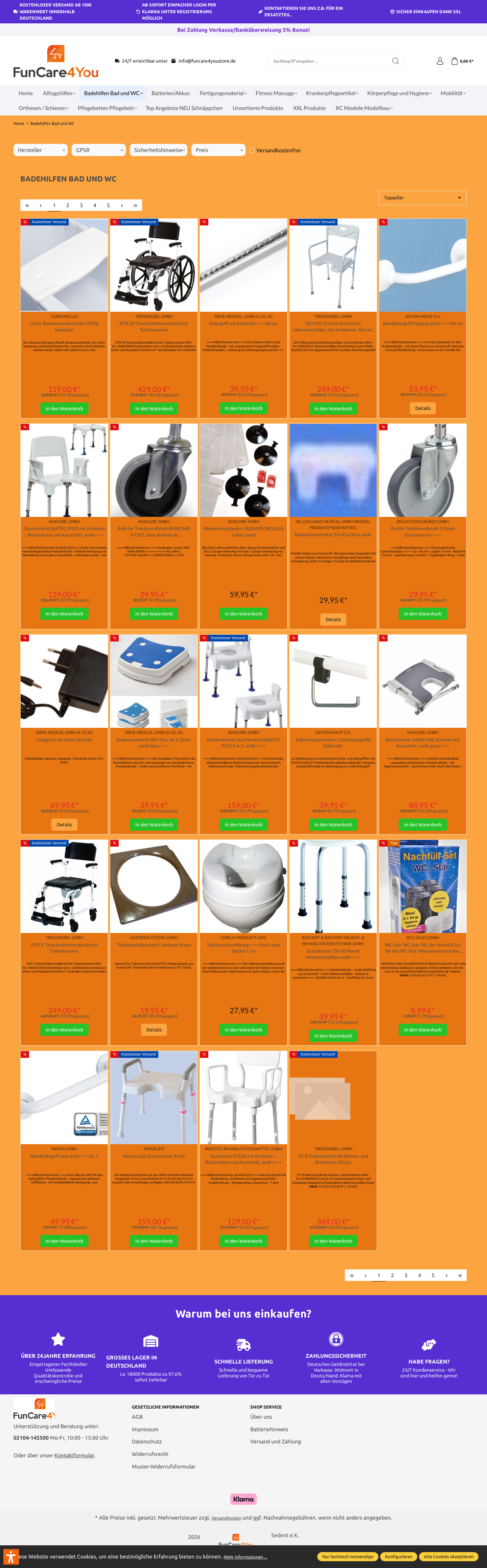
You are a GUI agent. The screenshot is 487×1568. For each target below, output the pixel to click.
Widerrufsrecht (150, 1469)
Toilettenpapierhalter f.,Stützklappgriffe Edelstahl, (333, 750)
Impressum (145, 1444)
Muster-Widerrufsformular (163, 1482)
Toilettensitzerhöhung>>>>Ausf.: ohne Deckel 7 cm (243, 957)
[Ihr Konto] (436, 61)
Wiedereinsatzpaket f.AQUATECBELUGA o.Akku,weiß (243, 536)
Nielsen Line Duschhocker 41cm (154, 1168)
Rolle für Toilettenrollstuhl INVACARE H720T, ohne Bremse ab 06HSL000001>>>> (154, 536)
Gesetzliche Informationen (173, 1421)
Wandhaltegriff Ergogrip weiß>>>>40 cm (423, 327)
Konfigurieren (398, 1556)
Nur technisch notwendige (347, 1556)
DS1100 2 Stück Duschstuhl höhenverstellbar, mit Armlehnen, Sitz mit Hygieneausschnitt (333, 328)
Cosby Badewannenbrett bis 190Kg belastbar (64, 327)
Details (423, 411)
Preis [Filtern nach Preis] (219, 150)
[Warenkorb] (460, 61)
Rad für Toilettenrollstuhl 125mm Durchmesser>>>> (422, 536)
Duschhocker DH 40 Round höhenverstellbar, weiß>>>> (333, 964)
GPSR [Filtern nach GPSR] (99, 150)
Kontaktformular (74, 1476)
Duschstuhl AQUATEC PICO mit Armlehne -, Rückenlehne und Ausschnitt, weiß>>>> (64, 536)
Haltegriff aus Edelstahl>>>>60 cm (244, 324)
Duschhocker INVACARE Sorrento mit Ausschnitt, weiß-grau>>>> (423, 750)
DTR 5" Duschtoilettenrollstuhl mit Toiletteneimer (64, 957)
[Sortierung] (423, 198)
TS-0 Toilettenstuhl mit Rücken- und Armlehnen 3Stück (333, 1172)
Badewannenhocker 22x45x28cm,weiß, (333, 542)
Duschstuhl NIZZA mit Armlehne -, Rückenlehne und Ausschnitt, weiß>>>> (243, 1172)
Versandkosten (226, 1533)
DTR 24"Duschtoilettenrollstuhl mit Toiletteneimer (154, 327)
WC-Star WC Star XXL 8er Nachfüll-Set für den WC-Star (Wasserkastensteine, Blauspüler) (423, 958)
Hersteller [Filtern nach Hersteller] (41, 150)
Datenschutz (147, 1457)
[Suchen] (393, 61)
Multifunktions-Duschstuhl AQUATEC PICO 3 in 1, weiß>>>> (243, 750)
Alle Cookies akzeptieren (448, 1556)
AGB (137, 1432)
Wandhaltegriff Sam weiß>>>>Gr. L (64, 1168)
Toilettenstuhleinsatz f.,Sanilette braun (154, 957)
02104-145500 (31, 1458)
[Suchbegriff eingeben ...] (326, 61)
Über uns (261, 1432)
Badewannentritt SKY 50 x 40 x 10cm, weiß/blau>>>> (154, 750)
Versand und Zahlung (275, 1457)
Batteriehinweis (269, 1444)
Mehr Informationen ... (251, 1556)
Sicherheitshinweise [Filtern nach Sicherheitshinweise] (159, 150)
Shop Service (269, 1421)
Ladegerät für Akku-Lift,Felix (64, 746)
